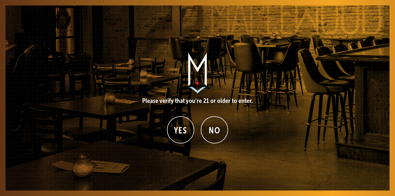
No (214, 130)
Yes (180, 130)
